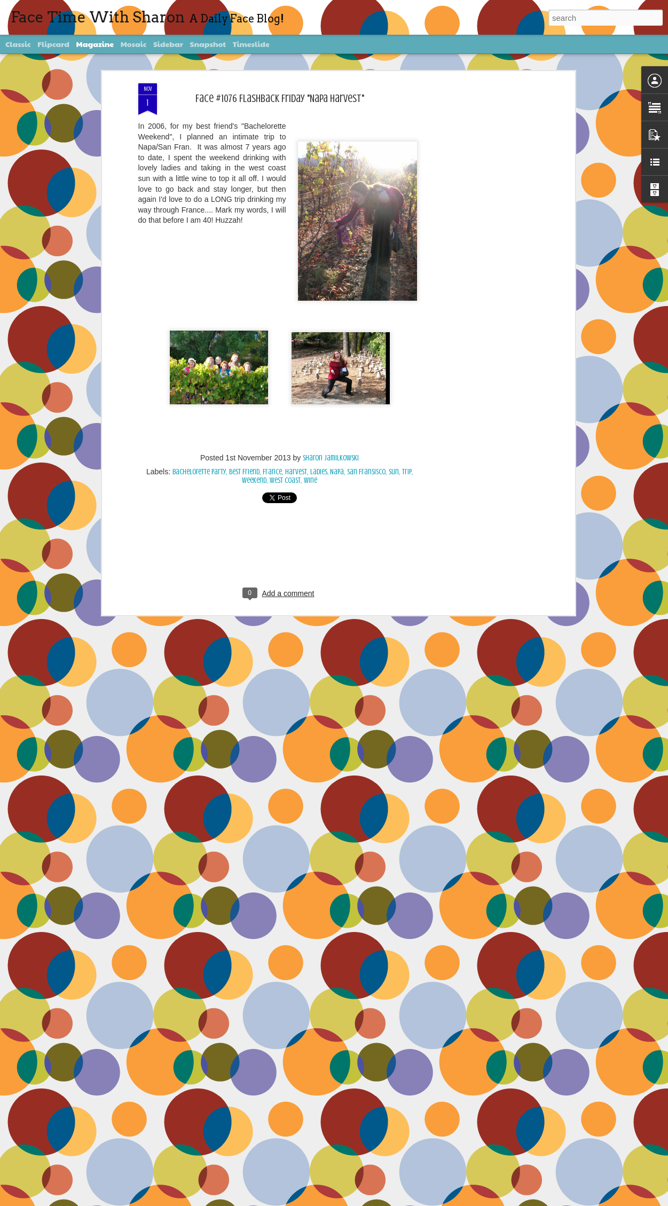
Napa (337, 472)
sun (394, 472)
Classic (18, 43)
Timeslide (251, 43)
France (272, 472)
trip (407, 472)
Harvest (296, 472)
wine (310, 480)
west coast (285, 480)
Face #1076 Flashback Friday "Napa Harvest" (279, 98)
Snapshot (208, 43)
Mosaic (134, 43)
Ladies (318, 472)
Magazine (95, 43)
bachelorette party (199, 472)
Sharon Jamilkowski (331, 458)
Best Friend (244, 472)
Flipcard (53, 43)
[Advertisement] (480, 251)
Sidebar (168, 43)
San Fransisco (366, 472)
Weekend (254, 480)
